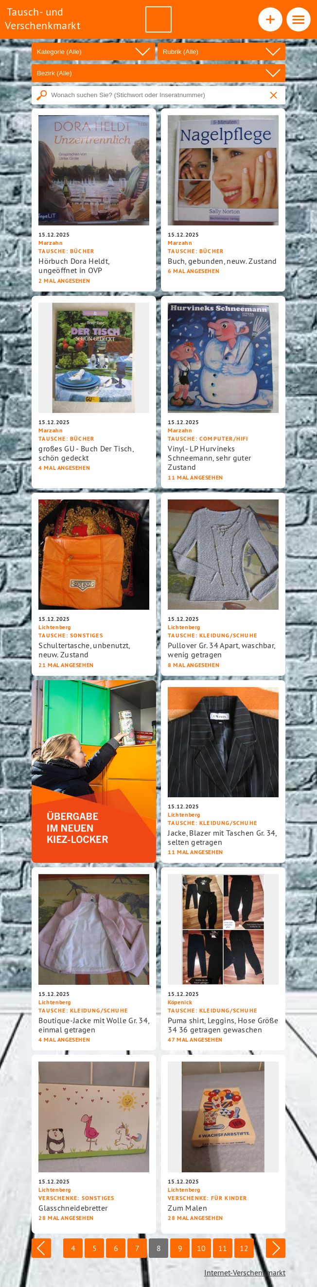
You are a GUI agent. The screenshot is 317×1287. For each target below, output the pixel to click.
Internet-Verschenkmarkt (244, 1272)
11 (222, 1248)
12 (244, 1248)
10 (201, 1248)
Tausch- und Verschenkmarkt (42, 18)
